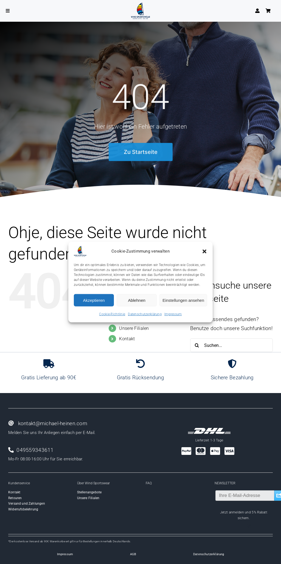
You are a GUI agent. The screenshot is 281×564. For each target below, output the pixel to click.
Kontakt (127, 338)
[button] (204, 251)
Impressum (173, 314)
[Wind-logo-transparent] (140, 5)
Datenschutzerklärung (145, 314)
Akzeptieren (94, 300)
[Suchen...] (231, 345)
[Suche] (197, 345)
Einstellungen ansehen (183, 300)
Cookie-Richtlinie (112, 314)
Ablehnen (136, 300)
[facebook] (239, 526)
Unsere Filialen (134, 328)
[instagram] (248, 526)
